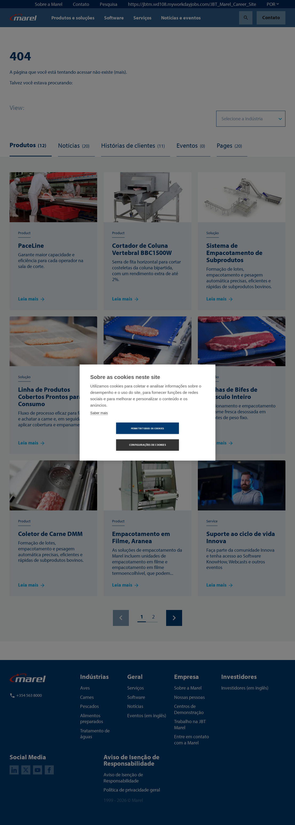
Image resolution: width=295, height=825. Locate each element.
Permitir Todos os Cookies (117, 436)
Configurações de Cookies (178, 436)
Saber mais (99, 421)
